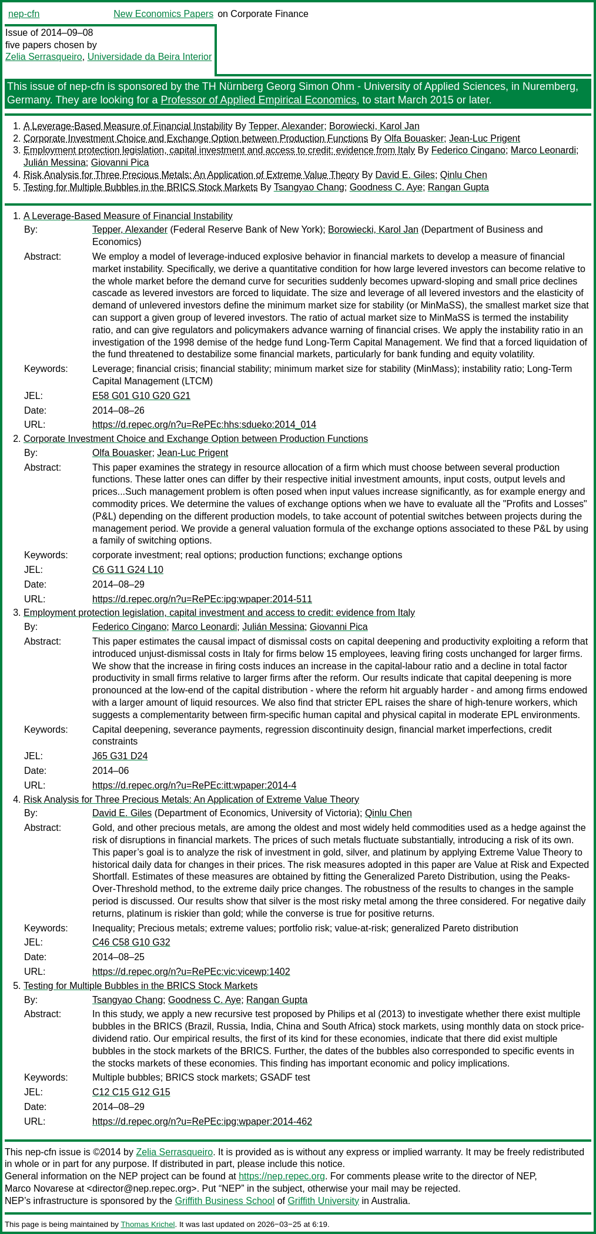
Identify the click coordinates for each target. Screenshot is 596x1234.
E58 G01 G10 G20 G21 (141, 396)
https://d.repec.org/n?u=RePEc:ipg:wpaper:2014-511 (202, 599)
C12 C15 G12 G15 (131, 1092)
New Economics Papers (163, 14)
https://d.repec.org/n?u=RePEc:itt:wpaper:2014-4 (194, 785)
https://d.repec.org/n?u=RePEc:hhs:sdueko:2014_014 (204, 425)
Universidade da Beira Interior (150, 57)
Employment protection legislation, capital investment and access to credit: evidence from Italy (219, 150)
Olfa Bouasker (414, 138)
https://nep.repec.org (282, 1176)
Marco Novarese (39, 1188)
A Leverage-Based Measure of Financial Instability (128, 126)
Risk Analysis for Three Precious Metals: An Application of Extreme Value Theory (191, 175)
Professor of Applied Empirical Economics (258, 100)
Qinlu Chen (463, 175)
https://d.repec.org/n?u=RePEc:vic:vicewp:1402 (191, 972)
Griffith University (323, 1201)
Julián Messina (55, 162)
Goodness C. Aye (386, 187)
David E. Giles (405, 175)
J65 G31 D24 (120, 756)
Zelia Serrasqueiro (43, 57)
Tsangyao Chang (309, 187)
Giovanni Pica (120, 162)
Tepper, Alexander (286, 126)
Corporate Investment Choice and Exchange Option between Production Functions (196, 138)
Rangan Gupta (458, 187)
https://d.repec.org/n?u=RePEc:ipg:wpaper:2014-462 (202, 1121)
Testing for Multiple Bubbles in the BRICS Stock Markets (140, 187)
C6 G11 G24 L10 (127, 570)
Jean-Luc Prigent (484, 138)
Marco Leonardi (543, 150)
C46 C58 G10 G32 (131, 942)
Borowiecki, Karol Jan (374, 126)
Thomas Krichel (147, 1224)
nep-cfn (23, 14)
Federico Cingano (468, 150)
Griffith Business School (225, 1201)
